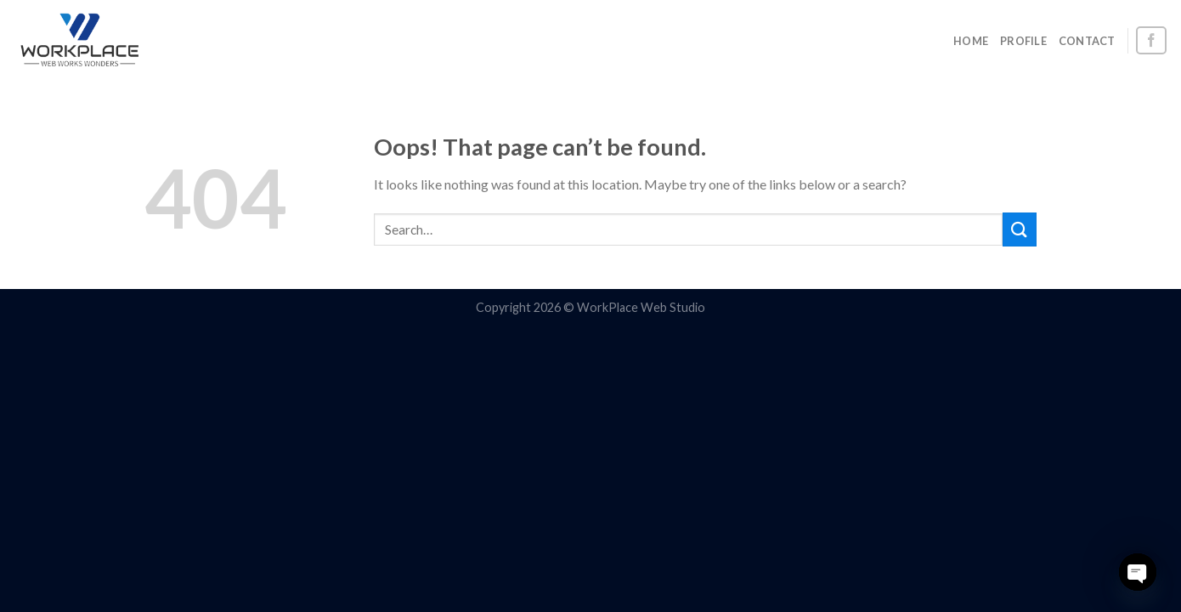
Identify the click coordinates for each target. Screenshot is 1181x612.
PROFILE (1023, 41)
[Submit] (1020, 229)
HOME (970, 41)
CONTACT (1087, 41)
